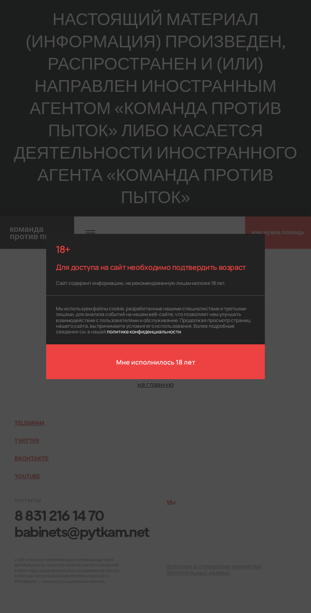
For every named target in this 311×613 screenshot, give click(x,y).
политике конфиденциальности (144, 331)
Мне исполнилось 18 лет (155, 362)
